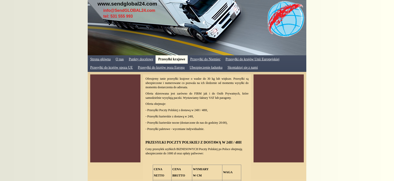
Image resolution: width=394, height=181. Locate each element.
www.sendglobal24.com (127, 4)
